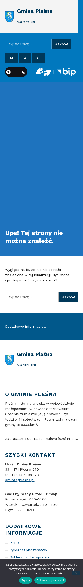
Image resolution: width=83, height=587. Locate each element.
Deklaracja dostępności (29, 557)
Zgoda (25, 580)
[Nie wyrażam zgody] (76, 573)
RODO (14, 543)
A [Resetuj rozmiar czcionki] (25, 58)
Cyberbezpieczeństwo (28, 550)
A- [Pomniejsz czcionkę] (38, 58)
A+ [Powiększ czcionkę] (12, 58)
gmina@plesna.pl (20, 480)
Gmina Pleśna (34, 11)
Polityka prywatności (50, 580)
